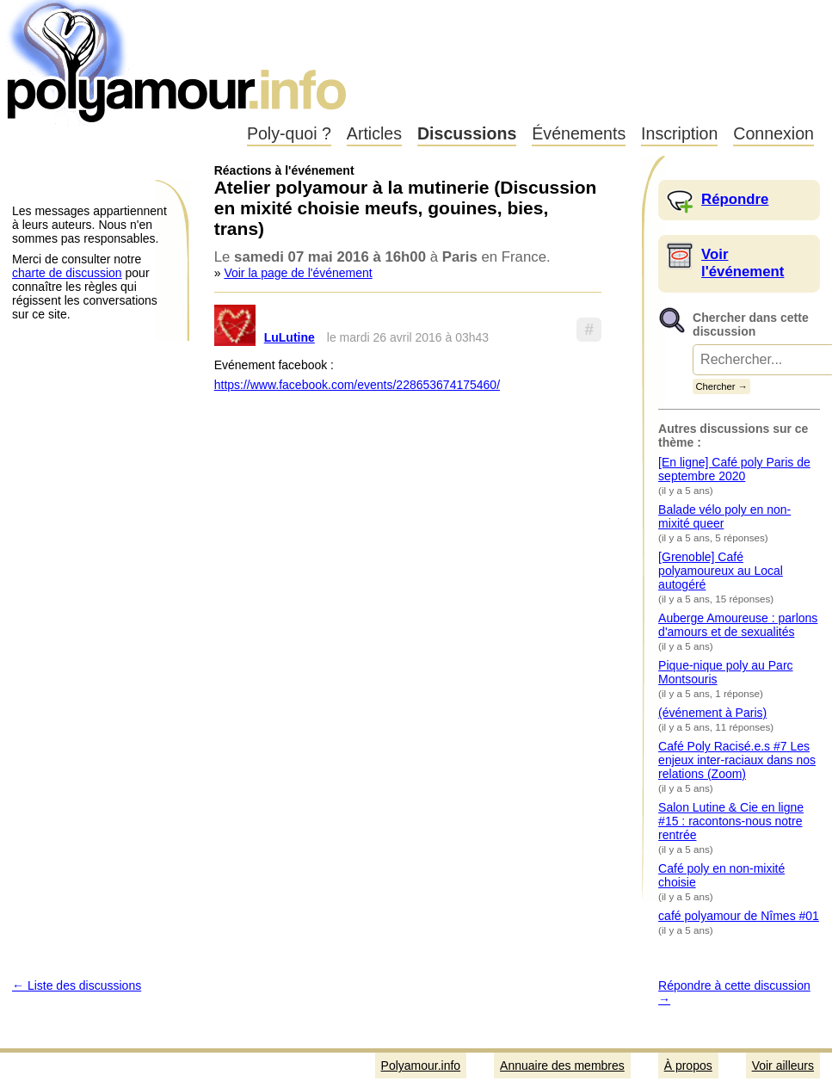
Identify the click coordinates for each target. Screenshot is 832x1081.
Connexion (773, 133)
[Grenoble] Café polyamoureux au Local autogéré (720, 570)
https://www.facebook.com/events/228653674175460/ (357, 385)
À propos (688, 1065)
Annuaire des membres (562, 1065)
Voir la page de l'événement (298, 273)
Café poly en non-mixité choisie (721, 875)
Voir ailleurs (783, 1065)
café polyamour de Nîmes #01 (738, 916)
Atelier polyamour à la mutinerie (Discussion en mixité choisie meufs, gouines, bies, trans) (405, 207)
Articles (374, 133)
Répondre (734, 199)
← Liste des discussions (76, 985)
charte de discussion (67, 273)
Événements (579, 133)
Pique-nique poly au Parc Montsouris (725, 672)
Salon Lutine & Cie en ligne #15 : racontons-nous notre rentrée (731, 821)
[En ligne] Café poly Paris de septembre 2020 (734, 469)
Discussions (466, 133)
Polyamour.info (178, 60)
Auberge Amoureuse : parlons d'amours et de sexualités (737, 625)
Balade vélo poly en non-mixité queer (724, 516)
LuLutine (289, 337)
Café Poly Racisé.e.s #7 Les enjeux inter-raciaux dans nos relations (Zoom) (737, 760)
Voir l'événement (742, 263)
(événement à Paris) (712, 713)
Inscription (679, 133)
